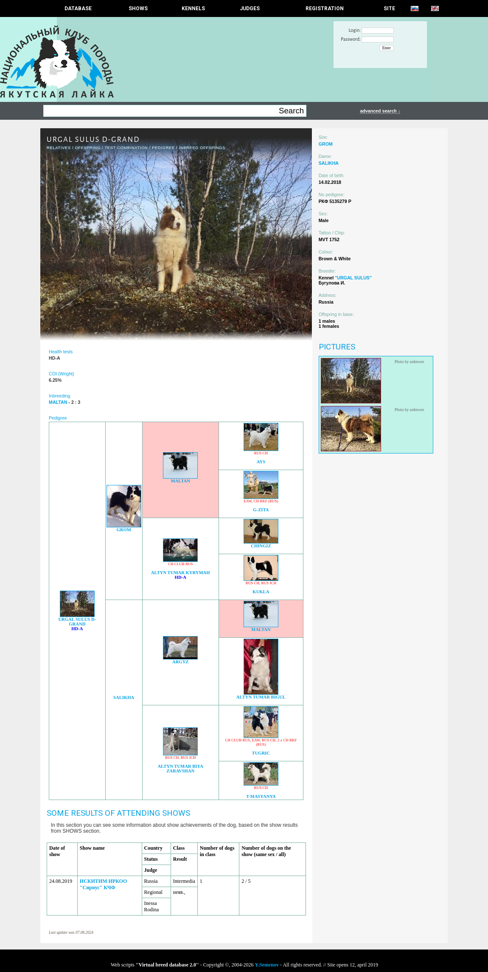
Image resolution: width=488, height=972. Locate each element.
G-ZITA (261, 509)
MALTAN (180, 481)
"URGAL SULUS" (353, 277)
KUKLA (260, 591)
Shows (138, 8)
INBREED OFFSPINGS (202, 148)
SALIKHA (123, 697)
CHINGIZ (261, 546)
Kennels (193, 8)
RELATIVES (59, 148)
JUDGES (250, 8)
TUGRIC (261, 753)
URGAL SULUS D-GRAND (77, 621)
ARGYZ (180, 661)
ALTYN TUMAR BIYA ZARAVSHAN (180, 768)
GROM (123, 529)
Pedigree (163, 148)
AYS (261, 461)
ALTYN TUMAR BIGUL (261, 697)
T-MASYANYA (261, 796)
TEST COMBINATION (126, 148)
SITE (389, 8)
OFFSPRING (87, 148)
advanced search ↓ (380, 110)
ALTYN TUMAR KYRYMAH (180, 572)
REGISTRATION (325, 8)
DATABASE (78, 8)
